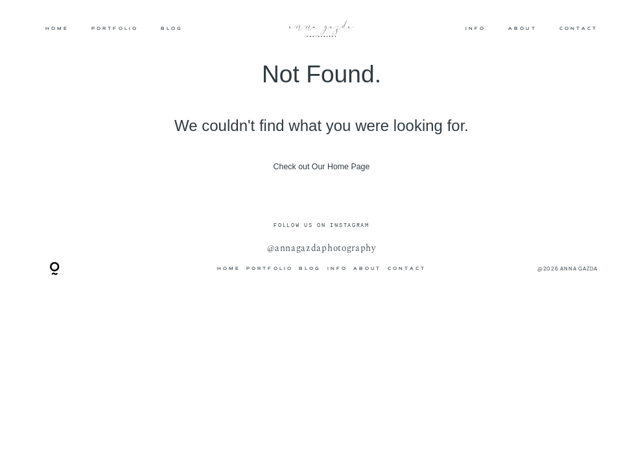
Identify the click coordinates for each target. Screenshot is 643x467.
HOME (57, 28)
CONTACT (578, 28)
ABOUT (522, 28)
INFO (475, 28)
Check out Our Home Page (322, 166)
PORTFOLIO (114, 28)
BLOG (172, 28)
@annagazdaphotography (321, 249)
